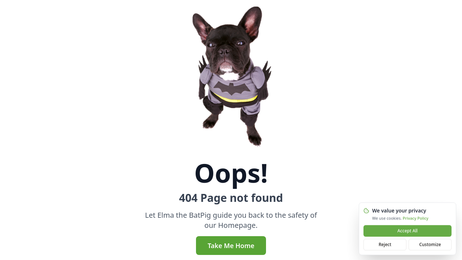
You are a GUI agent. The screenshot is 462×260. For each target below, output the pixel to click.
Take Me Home (231, 245)
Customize (430, 245)
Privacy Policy (415, 218)
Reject (385, 245)
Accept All (407, 231)
